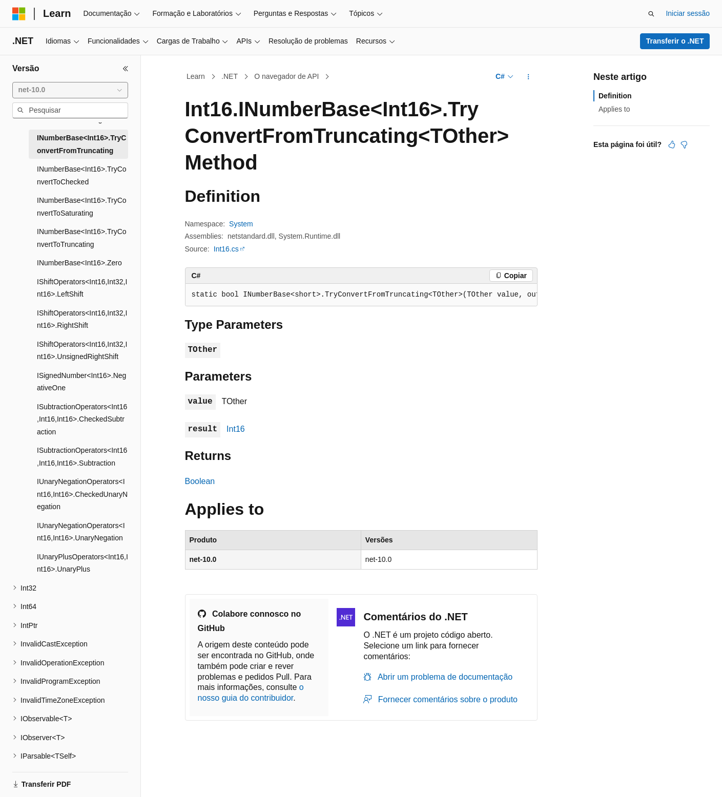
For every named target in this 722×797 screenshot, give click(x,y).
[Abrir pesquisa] (651, 14)
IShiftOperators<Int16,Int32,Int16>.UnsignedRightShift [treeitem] (82, 350)
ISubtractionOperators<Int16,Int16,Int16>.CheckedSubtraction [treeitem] (82, 419)
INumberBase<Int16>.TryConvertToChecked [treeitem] (82, 175)
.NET (229, 76)
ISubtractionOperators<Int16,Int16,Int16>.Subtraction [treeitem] (82, 456)
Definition (615, 96)
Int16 (235, 429)
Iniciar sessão (688, 13)
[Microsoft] (19, 13)
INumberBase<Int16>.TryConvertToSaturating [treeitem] (82, 206)
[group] (361, 295)
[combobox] (70, 90)
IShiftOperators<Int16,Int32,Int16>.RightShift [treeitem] (82, 319)
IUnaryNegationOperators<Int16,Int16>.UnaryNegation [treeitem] (81, 531)
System (241, 224)
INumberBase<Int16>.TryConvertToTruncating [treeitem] (82, 237)
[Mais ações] (528, 77)
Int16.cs (226, 249)
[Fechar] (125, 68)
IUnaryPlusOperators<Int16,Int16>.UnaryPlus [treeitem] (82, 563)
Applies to (614, 109)
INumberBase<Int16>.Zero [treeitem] (79, 263)
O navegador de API (286, 76)
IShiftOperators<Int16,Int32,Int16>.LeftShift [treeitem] (82, 288)
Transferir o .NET (675, 41)
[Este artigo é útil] (672, 144)
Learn (196, 76)
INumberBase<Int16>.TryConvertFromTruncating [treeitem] (81, 144)
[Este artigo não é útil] (684, 144)
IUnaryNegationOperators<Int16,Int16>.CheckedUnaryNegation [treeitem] (82, 494)
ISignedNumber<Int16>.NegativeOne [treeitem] (81, 381)
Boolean (200, 481)
